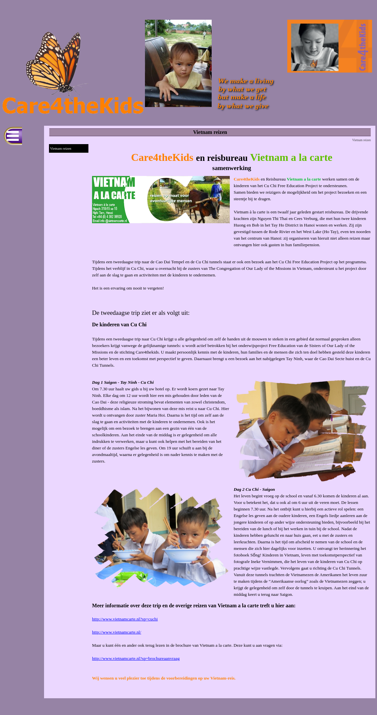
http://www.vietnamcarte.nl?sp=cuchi (125, 619)
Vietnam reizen (60, 148)
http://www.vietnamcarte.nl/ (116, 632)
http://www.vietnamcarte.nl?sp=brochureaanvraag (135, 658)
